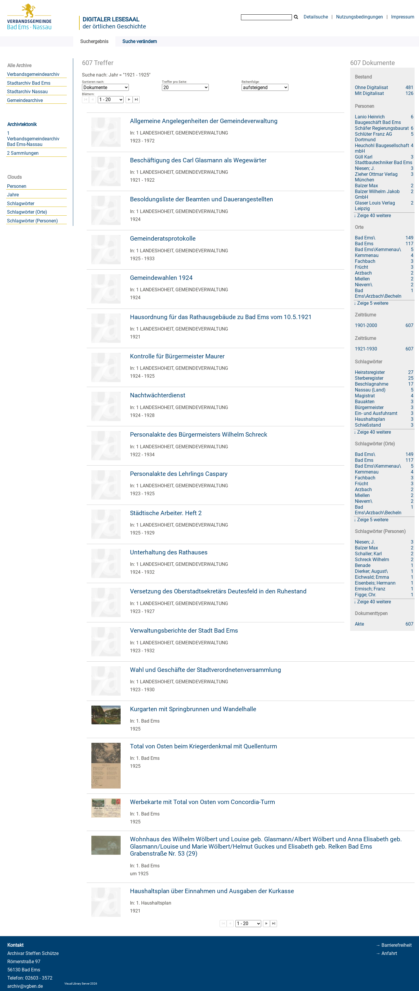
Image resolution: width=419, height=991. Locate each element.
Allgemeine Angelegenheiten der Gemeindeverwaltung (204, 121)
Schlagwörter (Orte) (27, 212)
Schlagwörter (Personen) (32, 221)
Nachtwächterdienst (157, 395)
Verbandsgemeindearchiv (33, 74)
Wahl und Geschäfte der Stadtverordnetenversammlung (205, 669)
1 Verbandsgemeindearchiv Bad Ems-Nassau (33, 138)
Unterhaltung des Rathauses (169, 552)
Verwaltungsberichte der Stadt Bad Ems (184, 630)
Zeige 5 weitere (372, 303)
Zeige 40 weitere (374, 215)
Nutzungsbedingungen (359, 17)
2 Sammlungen (23, 153)
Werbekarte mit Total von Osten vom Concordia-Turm (202, 802)
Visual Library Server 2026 (80, 983)
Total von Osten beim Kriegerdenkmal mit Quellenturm (203, 746)
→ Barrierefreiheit (394, 945)
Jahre (13, 194)
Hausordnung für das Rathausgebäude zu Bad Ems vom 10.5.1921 (221, 317)
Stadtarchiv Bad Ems (28, 83)
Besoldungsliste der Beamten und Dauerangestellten (201, 199)
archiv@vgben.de (25, 986)
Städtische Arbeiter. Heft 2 (166, 513)
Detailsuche (316, 17)
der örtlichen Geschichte (114, 26)
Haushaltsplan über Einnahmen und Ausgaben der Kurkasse (212, 891)
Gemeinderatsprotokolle (163, 238)
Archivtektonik (22, 124)
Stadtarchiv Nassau (27, 91)
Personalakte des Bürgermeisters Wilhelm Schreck (198, 434)
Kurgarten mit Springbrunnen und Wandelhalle (193, 709)
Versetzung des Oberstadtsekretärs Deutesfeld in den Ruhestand (218, 591)
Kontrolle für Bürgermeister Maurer (177, 356)
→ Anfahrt (386, 953)
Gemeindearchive (25, 100)
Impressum (402, 17)
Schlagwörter (20, 203)
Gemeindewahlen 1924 (161, 277)
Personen (16, 186)
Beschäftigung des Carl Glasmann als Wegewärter (198, 160)
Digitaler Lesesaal (111, 19)
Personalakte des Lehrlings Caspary (179, 473)
